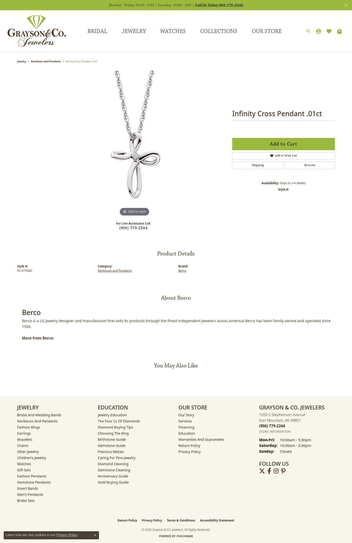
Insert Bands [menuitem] (27, 488)
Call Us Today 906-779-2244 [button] (219, 5)
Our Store (267, 31)
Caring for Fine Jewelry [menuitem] (116, 457)
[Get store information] (275, 432)
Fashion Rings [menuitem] (28, 427)
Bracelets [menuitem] (24, 439)
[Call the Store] (272, 425)
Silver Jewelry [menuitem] (28, 451)
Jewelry (134, 31)
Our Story (186, 415)
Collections (218, 31)
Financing (186, 427)
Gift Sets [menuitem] (24, 470)
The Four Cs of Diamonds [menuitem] (119, 421)
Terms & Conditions (181, 520)
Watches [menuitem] (24, 464)
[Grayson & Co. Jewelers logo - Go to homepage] (33, 31)
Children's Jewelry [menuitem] (31, 457)
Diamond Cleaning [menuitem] (113, 464)
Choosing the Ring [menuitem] (113, 433)
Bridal (97, 31)
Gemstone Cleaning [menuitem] (114, 470)
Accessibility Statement (217, 520)
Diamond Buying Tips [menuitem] (115, 427)
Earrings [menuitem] (24, 433)
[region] (134, 144)
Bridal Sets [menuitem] (26, 500)
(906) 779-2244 (133, 228)
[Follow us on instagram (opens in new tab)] (276, 471)
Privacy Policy (189, 451)
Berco (182, 271)
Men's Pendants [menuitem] (30, 494)
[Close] (346, 5)
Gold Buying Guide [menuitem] (113, 482)
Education (186, 433)
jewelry (21, 61)
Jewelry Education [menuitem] (112, 415)
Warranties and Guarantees (201, 439)
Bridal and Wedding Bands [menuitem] (39, 415)
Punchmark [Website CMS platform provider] (185, 536)
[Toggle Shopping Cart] (339, 31)
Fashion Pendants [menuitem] (31, 476)
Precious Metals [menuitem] (111, 451)
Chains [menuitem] (22, 445)
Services (185, 421)
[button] (308, 31)
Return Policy (189, 445)
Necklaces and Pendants (46, 61)
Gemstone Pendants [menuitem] (34, 482)
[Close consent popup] (95, 535)
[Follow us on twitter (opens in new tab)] (262, 471)
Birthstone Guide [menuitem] (112, 439)
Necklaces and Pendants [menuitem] (37, 421)
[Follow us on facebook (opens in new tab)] (269, 471)
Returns (309, 165)
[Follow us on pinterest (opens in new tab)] (283, 471)
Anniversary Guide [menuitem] (113, 476)
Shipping (258, 165)
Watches (173, 31)
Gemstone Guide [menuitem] (112, 445)
